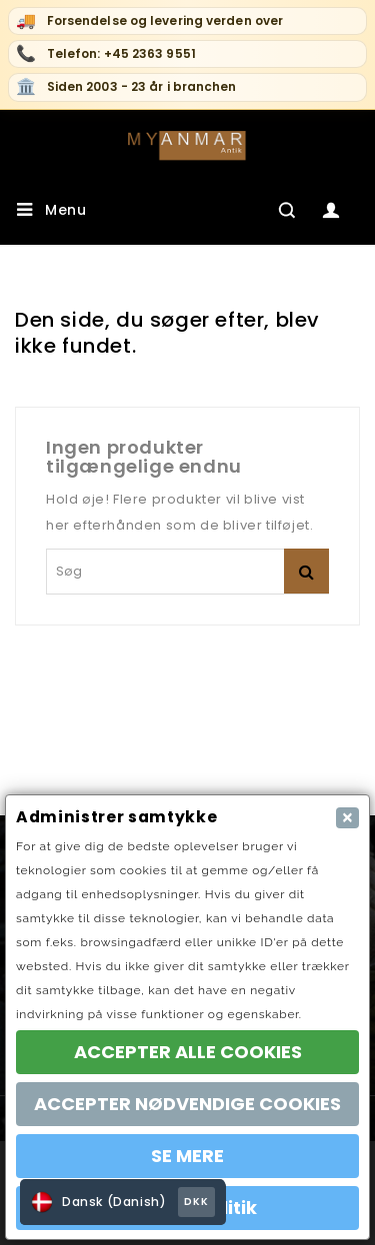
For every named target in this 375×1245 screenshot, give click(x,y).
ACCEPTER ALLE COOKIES (188, 1051)
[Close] (347, 817)
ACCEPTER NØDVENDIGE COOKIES (187, 1103)
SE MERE (187, 1155)
